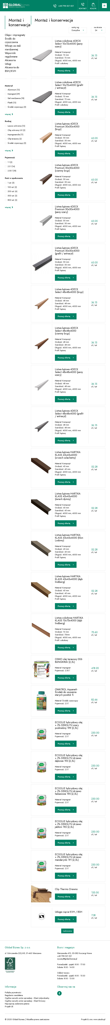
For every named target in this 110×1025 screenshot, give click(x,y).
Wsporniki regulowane (11, 55)
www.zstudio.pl (99, 1019)
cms (90, 1019)
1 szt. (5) (11, 182)
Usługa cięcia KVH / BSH (68, 912)
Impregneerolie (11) (15, 134)
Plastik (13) (12, 102)
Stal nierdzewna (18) (16, 98)
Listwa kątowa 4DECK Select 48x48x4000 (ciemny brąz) (66, 330)
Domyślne (78, 30)
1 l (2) (10, 162)
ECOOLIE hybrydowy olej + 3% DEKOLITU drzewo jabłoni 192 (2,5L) (68, 824)
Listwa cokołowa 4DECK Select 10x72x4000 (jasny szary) (69, 43)
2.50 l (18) (12, 170)
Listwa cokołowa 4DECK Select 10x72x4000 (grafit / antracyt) (69, 85)
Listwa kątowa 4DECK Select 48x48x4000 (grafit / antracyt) (69, 413)
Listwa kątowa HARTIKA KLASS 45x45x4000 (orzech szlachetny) (67, 455)
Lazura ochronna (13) (16, 125)
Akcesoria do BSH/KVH (12, 69)
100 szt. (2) (12, 187)
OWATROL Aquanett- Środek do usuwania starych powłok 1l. (66, 692)
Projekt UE (9, 1006)
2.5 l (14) (11, 166)
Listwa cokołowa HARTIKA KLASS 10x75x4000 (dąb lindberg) (69, 620)
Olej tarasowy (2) (15, 138)
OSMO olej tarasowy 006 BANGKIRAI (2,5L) (68, 660)
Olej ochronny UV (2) (16, 130)
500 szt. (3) (12, 195)
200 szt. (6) (12, 191)
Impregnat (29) (14, 94)
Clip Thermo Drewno (66, 889)
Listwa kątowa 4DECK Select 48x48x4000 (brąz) (69, 290)
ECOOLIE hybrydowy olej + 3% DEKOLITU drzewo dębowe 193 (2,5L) (68, 758)
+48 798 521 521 (66, 5)
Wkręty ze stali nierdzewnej (13, 47)
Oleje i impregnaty (15, 35)
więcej (9, 114)
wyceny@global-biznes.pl (67, 958)
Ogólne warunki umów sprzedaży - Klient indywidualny (27, 998)
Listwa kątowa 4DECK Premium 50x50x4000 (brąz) (67, 126)
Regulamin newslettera (14, 995)
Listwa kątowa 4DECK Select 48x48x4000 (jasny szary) (69, 372)
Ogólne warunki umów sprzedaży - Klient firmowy (25, 1000)
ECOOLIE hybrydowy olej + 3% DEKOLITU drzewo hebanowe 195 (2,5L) (68, 791)
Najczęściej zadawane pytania (17, 1003)
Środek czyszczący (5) (17, 107)
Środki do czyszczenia (11, 40)
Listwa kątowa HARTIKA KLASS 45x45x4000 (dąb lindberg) (69, 579)
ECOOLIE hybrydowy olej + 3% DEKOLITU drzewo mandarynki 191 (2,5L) (68, 857)
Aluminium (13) (14, 89)
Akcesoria (10, 60)
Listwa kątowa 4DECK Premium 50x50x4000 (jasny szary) (67, 209)
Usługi (8, 64)
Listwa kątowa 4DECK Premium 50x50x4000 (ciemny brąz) (67, 168)
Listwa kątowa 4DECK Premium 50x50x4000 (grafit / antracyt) (67, 250)
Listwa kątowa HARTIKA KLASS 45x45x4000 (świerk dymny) (67, 496)
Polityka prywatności (13, 992)
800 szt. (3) (12, 200)
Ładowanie (67, 931)
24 (98, 30)
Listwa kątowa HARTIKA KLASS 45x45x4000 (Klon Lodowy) (69, 537)
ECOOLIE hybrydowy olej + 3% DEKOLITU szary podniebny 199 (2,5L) (68, 725)
